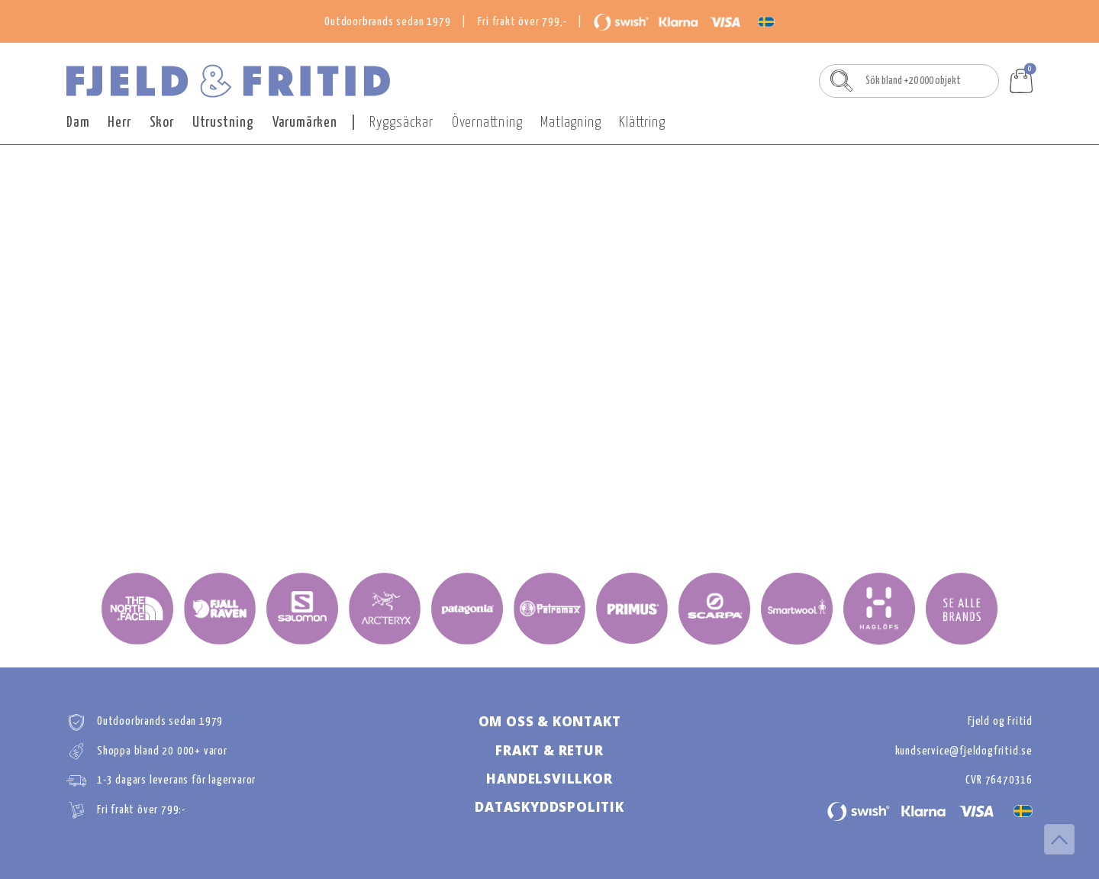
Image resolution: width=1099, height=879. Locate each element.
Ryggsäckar (401, 122)
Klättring (642, 122)
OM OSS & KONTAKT (550, 721)
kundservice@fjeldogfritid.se (964, 751)
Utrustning (223, 122)
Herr (119, 122)
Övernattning (487, 122)
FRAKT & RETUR (549, 750)
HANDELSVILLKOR (549, 778)
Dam (77, 122)
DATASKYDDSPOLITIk (549, 807)
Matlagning (570, 122)
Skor (162, 122)
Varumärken (304, 122)
